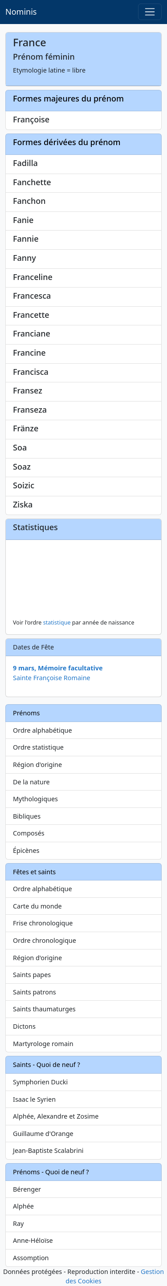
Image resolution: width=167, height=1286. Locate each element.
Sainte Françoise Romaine (51, 677)
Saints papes (32, 974)
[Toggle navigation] (150, 12)
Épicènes (26, 850)
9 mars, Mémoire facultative (58, 668)
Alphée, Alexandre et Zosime (55, 1116)
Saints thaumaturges (44, 1009)
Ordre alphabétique (42, 730)
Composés (29, 833)
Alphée (23, 1206)
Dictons (24, 1026)
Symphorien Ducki (40, 1082)
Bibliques (27, 816)
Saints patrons (34, 992)
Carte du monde (37, 906)
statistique (57, 622)
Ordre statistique (38, 747)
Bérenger (27, 1189)
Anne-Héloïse (33, 1240)
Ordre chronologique (44, 940)
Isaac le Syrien (34, 1099)
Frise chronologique (43, 923)
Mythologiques (35, 799)
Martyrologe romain (43, 1043)
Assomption (31, 1258)
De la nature (31, 782)
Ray (18, 1223)
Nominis (21, 11)
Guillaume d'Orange (43, 1133)
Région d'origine (37, 764)
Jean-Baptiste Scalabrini (48, 1150)
